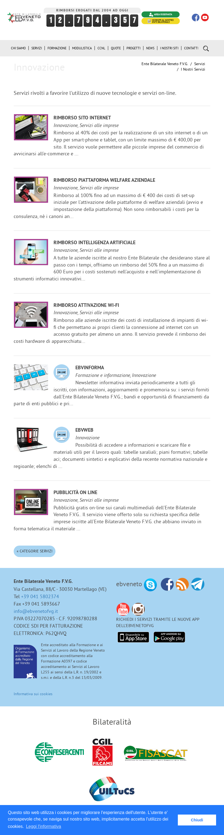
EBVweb (84, 430)
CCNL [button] (101, 48)
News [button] (150, 48)
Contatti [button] (191, 48)
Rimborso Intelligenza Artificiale (94, 243)
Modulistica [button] (82, 48)
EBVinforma (89, 368)
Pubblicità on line (75, 493)
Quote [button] (116, 48)
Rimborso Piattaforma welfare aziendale (104, 180)
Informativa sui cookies (33, 693)
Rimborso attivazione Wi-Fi (86, 305)
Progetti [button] (133, 48)
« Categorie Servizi (34, 551)
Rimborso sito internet (82, 118)
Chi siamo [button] (18, 48)
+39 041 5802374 (40, 596)
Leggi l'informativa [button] (43, 826)
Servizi (199, 63)
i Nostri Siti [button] (169, 48)
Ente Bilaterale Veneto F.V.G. (165, 63)
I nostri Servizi (193, 69)
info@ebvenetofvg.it (36, 611)
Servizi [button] (36, 48)
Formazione (57, 48)
